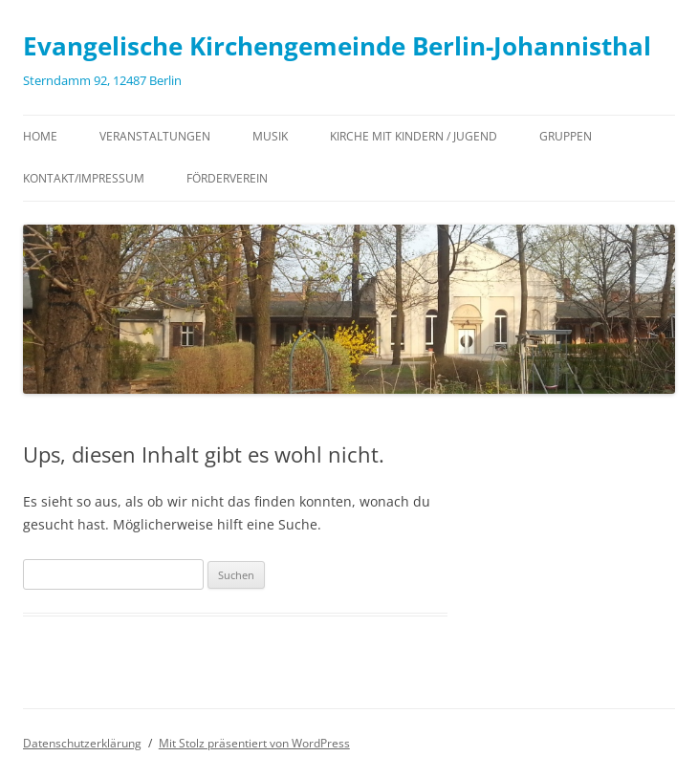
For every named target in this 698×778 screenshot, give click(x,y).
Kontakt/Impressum (83, 178)
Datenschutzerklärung (82, 743)
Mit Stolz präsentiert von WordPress (254, 743)
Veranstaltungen (154, 136)
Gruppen (565, 136)
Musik (270, 136)
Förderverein (227, 178)
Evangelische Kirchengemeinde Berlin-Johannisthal (337, 46)
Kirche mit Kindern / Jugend (413, 136)
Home (40, 136)
